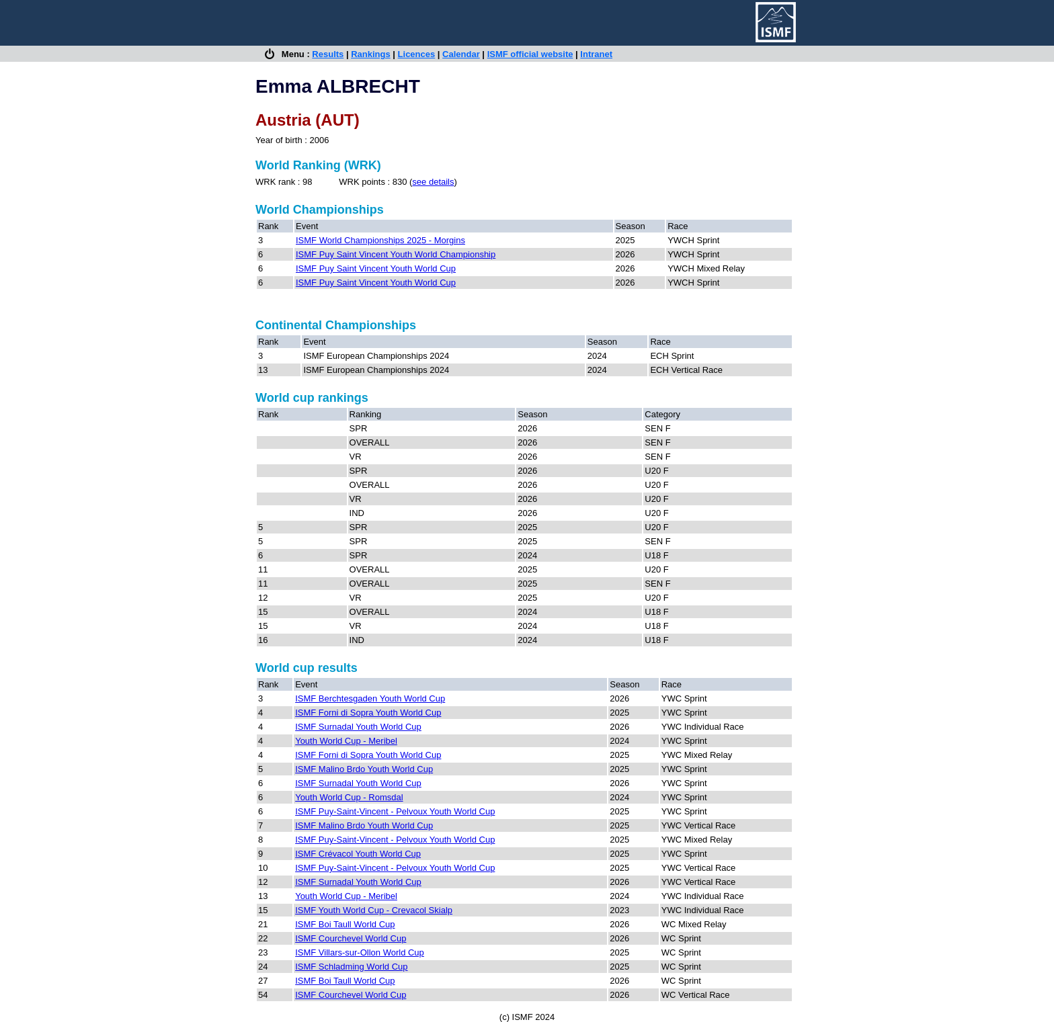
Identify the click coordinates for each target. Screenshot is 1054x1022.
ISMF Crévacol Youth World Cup (358, 854)
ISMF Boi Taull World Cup (345, 924)
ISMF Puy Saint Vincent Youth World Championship (395, 254)
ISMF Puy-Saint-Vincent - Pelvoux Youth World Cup (395, 811)
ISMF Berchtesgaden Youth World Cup (370, 698)
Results (327, 54)
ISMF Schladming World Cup (351, 967)
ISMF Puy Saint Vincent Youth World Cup (376, 268)
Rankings (371, 54)
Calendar (461, 54)
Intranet (596, 54)
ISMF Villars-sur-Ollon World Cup (359, 952)
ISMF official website (530, 54)
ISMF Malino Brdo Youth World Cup (364, 769)
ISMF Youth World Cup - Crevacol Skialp (373, 910)
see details (433, 182)
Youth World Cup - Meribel (346, 741)
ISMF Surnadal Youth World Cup (358, 727)
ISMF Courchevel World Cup (350, 938)
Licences (417, 54)
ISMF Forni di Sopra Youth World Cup (368, 713)
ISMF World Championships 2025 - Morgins (380, 240)
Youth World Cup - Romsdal (349, 797)
